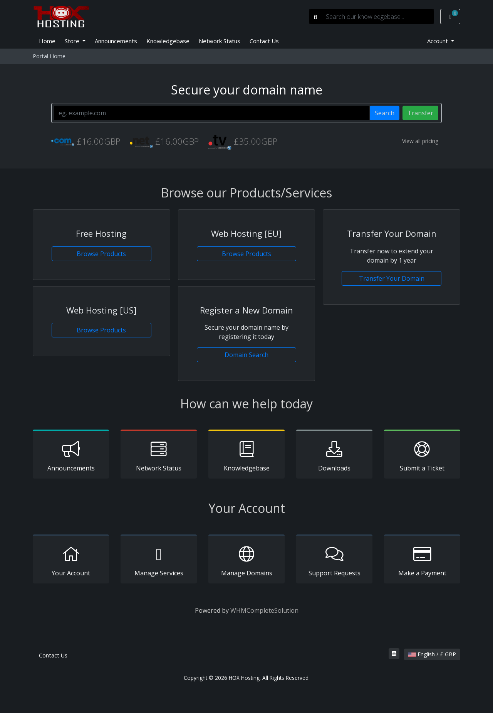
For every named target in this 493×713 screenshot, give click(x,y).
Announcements (116, 41)
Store (73, 41)
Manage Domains (246, 560)
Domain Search (246, 355)
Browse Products (101, 253)
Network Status (219, 41)
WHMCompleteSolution (264, 610)
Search (384, 113)
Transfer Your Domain (391, 278)
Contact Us (264, 41)
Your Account (71, 560)
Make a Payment (422, 560)
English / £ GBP (432, 654)
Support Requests (334, 560)
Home (47, 41)
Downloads (334, 455)
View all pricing (420, 141)
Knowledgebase (167, 41)
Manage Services (159, 560)
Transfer (420, 113)
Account (438, 41)
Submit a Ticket (422, 455)
